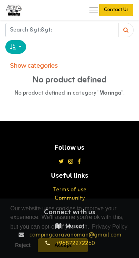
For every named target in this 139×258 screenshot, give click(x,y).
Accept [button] (62, 245)
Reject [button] (22, 245)
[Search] (126, 30)
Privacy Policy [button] (110, 227)
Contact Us (116, 10)
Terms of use (69, 190)
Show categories (34, 65)
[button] (15, 47)
